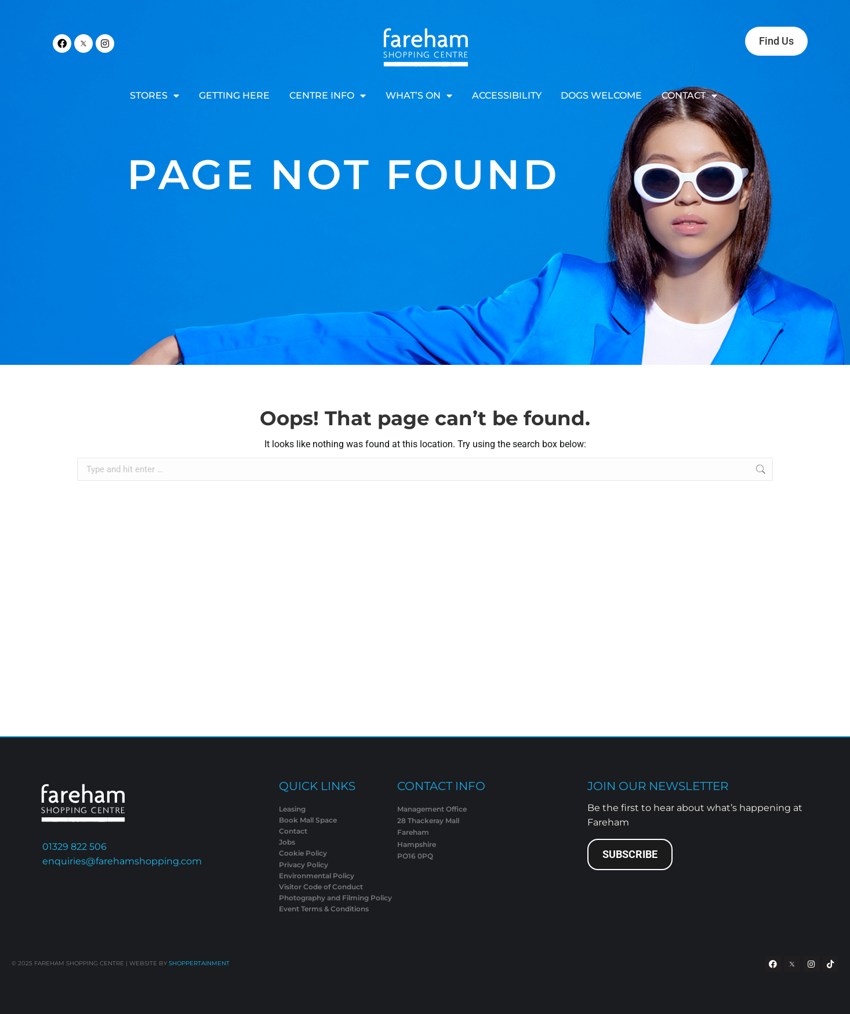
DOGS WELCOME (601, 95)
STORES (154, 95)
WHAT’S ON (419, 95)
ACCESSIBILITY (507, 95)
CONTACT (689, 95)
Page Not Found (343, 174)
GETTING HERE (234, 95)
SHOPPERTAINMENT (199, 963)
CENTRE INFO (327, 95)
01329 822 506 (74, 846)
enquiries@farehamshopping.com (122, 861)
